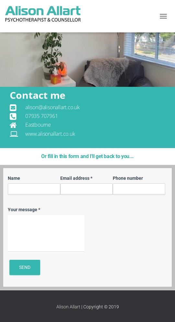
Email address (76, 178)
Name (14, 178)
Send (24, 267)
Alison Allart (68, 306)
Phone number (128, 178)
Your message (24, 209)
